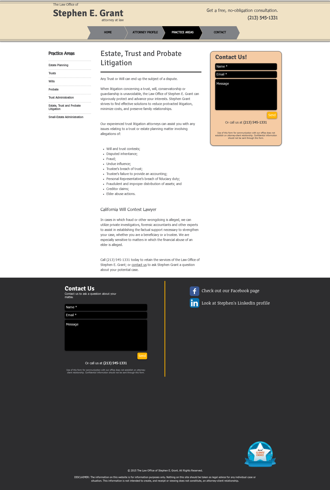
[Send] (272, 115)
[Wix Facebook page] (194, 291)
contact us (139, 265)
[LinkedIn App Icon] (194, 303)
